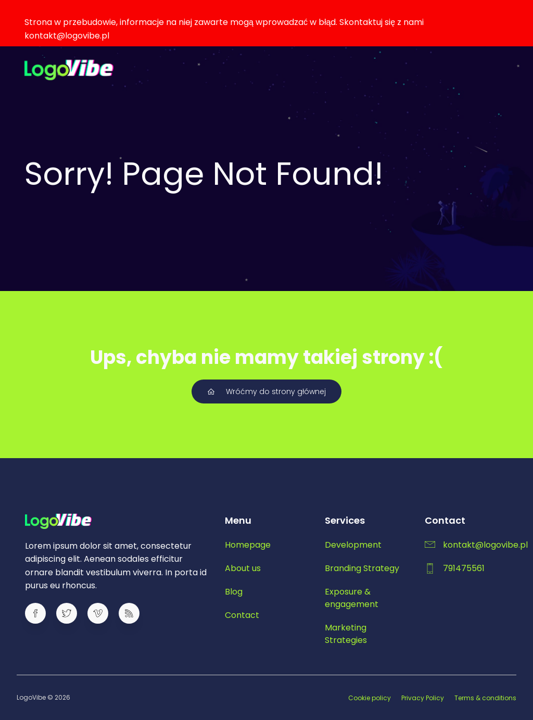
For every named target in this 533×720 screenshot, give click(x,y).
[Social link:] (40, 613)
